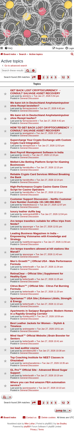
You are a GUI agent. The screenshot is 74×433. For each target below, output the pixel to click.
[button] (34, 77)
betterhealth (28, 267)
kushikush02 (28, 316)
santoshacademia (30, 363)
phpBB (27, 427)
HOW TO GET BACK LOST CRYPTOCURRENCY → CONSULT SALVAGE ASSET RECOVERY (41, 129)
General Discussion (29, 98)
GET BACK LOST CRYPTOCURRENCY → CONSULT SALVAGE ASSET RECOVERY (35, 92)
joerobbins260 (29, 350)
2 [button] (43, 77)
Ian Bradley (62, 424)
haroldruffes (28, 167)
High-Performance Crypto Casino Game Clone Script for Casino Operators (38, 188)
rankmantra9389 (30, 214)
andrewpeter (28, 329)
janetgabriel (28, 133)
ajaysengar (27, 226)
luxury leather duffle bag (25, 211)
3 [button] (47, 77)
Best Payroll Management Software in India (37, 152)
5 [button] (55, 77)
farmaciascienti (29, 108)
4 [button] (51, 77)
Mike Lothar (29, 424)
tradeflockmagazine (31, 242)
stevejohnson (28, 145)
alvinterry (26, 96)
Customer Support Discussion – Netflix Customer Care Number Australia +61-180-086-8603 (40, 200)
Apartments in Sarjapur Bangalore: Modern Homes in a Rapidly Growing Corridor (41, 312)
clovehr (25, 155)
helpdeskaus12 (29, 204)
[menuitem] (8, 48)
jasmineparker (29, 388)
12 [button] (63, 77)
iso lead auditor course (24, 348)
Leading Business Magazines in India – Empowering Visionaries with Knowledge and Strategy (38, 236)
